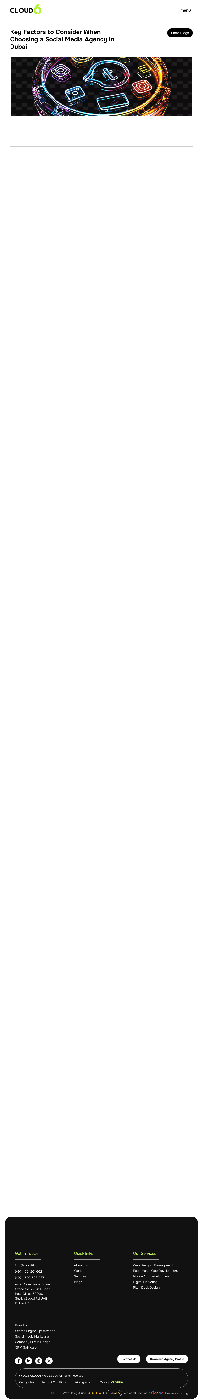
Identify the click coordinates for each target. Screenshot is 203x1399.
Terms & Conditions (54, 1382)
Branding (21, 1325)
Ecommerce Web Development (155, 1271)
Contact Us (128, 1359)
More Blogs (180, 33)
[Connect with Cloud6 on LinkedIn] (28, 1360)
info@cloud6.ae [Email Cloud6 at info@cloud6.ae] (26, 1265)
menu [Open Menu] (185, 10)
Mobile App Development (151, 1276)
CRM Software (26, 1347)
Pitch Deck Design (146, 1287)
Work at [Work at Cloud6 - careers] (111, 1382)
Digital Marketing (145, 1282)
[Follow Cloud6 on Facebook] (18, 1360)
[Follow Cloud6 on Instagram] (38, 1360)
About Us (81, 1265)
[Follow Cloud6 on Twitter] (49, 1360)
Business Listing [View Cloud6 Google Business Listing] (169, 1393)
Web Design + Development (153, 1265)
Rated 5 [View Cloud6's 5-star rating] (114, 1393)
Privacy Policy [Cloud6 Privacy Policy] (83, 1382)
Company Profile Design (32, 1342)
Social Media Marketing (32, 1336)
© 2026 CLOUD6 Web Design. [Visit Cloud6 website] (39, 1375)
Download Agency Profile (167, 1359)
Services (80, 1276)
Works (78, 1271)
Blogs (78, 1282)
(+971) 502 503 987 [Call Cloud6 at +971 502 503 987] (29, 1278)
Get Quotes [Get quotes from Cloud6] (26, 1382)
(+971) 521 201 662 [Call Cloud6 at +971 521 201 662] (28, 1271)
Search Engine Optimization (35, 1331)
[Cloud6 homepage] (25, 9)
